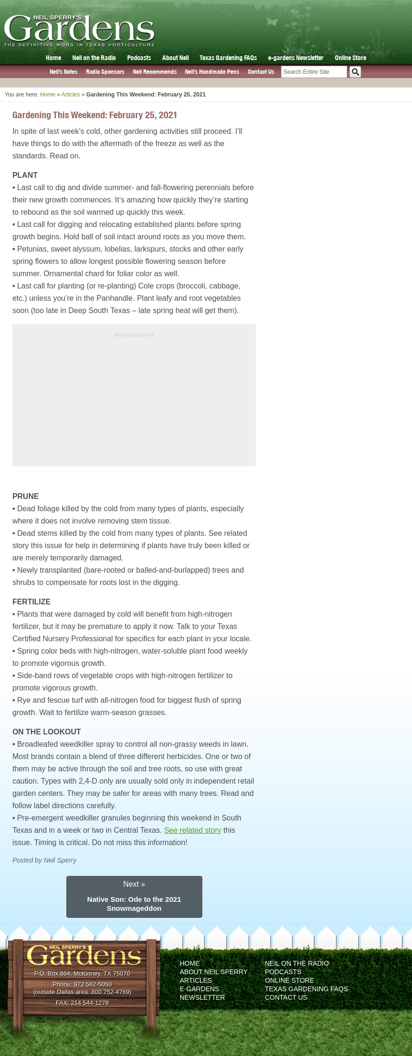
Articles (70, 94)
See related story (192, 830)
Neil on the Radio (94, 57)
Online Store (350, 57)
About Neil (175, 57)
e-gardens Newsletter (296, 57)
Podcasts (139, 57)
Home (53, 57)
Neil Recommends (155, 71)
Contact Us (261, 71)
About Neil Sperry (214, 972)
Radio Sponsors (105, 71)
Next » (134, 884)
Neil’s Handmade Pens (212, 71)
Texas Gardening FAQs (228, 57)
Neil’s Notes (64, 71)
